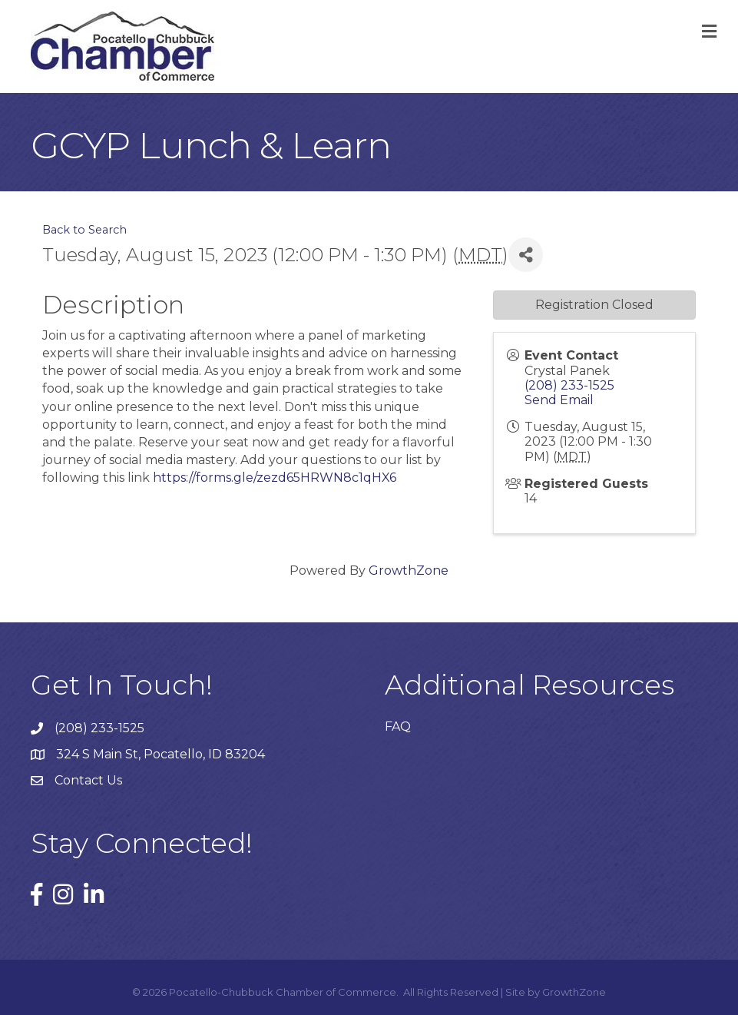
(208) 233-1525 (569, 385)
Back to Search (84, 230)
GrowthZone (408, 570)
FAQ (398, 726)
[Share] (525, 254)
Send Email (559, 400)
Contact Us (88, 780)
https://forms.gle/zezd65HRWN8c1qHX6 (274, 477)
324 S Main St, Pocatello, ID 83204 (160, 754)
